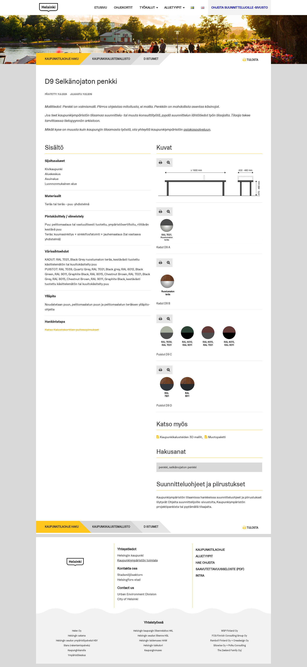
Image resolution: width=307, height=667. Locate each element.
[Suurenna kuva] (168, 162)
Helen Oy (76, 630)
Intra (200, 576)
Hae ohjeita (205, 563)
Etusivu (100, 7)
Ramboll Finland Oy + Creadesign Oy (229, 640)
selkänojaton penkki (183, 467)
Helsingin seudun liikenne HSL (153, 635)
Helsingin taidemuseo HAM (153, 640)
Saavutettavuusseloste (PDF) (220, 569)
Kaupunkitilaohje (210, 550)
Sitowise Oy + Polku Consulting (229, 645)
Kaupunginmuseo (153, 650)
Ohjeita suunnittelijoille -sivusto (239, 7)
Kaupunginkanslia (77, 650)
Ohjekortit (123, 7)
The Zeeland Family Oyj (230, 650)
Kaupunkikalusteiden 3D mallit (179, 437)
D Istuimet (151, 59)
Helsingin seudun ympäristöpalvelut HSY (77, 640)
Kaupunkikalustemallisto (111, 59)
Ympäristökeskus (77, 655)
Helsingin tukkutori (153, 645)
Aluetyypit (172, 7)
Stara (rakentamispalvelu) (77, 645)
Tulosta (250, 60)
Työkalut (147, 7)
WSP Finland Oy (229, 630)
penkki (163, 467)
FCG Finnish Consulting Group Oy (229, 635)
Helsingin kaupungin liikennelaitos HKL (153, 630)
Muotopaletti (215, 437)
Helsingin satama (77, 635)
